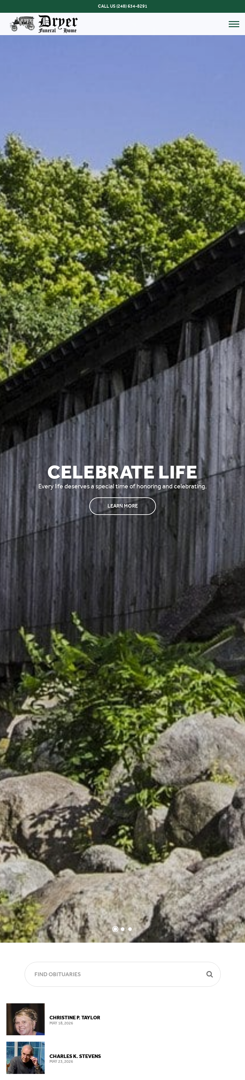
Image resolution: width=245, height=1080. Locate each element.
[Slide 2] (122, 929)
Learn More (123, 506)
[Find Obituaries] (123, 974)
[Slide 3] (130, 929)
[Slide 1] (115, 929)
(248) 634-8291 (131, 6)
